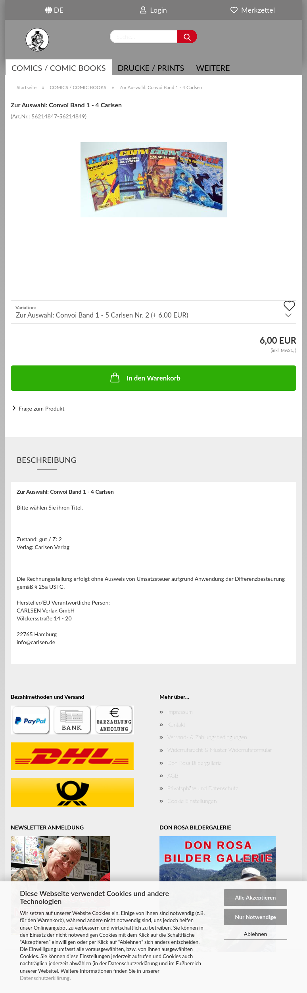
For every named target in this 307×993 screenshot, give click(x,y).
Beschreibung (47, 459)
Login (153, 10)
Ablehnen (255, 933)
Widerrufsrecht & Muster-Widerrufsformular (219, 749)
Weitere (213, 67)
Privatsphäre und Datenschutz (202, 788)
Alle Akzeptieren (255, 897)
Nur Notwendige (255, 916)
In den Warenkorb (144, 377)
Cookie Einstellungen (192, 800)
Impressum (180, 711)
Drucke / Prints (151, 67)
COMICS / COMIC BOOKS (59, 67)
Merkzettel (252, 10)
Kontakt (176, 724)
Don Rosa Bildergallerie (194, 762)
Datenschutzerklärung (44, 978)
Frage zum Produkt (41, 408)
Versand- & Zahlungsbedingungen (207, 737)
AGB (172, 775)
